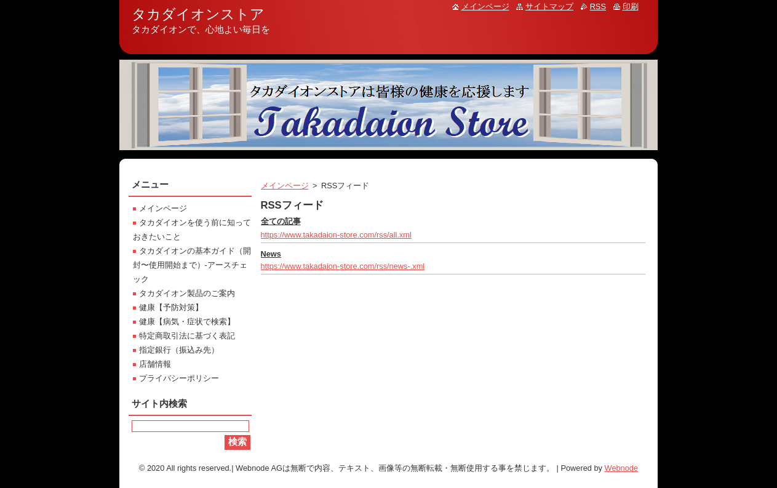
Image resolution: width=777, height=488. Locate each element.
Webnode (622, 468)
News (271, 253)
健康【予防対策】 (171, 307)
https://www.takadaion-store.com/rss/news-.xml (343, 266)
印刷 (631, 6)
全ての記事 (281, 221)
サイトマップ (549, 6)
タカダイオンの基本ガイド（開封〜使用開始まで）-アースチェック (192, 265)
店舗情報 (155, 364)
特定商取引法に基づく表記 (187, 335)
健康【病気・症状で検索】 (187, 321)
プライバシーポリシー (179, 378)
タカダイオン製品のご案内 (187, 293)
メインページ (285, 185)
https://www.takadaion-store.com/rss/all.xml (336, 234)
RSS (598, 6)
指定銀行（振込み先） (179, 349)
